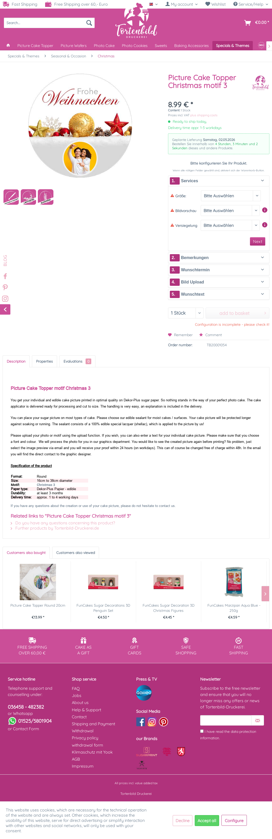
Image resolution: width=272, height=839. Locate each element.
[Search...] (49, 23)
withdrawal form (87, 745)
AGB (76, 759)
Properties (44, 361)
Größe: (178, 196)
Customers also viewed (75, 552)
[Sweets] (161, 45)
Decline (183, 820)
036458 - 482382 (26, 707)
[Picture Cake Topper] (35, 45)
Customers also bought (26, 552)
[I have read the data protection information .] (202, 731)
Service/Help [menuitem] (248, 4)
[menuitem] (181, 4)
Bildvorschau (183, 210)
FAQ (76, 688)
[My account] (181, 4)
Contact (79, 716)
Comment (210, 335)
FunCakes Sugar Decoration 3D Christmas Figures (168, 608)
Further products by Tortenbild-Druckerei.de (55, 528)
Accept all (207, 820)
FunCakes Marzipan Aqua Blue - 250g (233, 608)
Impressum (83, 766)
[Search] (89, 23)
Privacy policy (85, 737)
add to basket (242, 312)
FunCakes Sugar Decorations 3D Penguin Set (103, 608)
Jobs (76, 695)
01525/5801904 (35, 721)
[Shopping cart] (255, 23)
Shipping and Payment (93, 723)
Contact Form (26, 728)
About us (80, 702)
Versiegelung (183, 225)
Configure (234, 820)
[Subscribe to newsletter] (257, 720)
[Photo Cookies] (134, 45)
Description (16, 361)
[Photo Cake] (104, 45)
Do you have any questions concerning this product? (63, 522)
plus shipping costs (204, 115)
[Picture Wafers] (73, 45)
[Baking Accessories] (191, 45)
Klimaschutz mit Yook (92, 752)
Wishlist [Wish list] (215, 4)
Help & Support (86, 709)
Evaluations (77, 361)
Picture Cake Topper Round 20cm (37, 605)
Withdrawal (83, 730)
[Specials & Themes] (232, 45)
